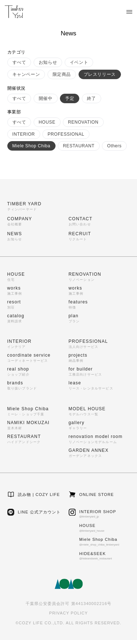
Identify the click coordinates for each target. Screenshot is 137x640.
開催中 (46, 98)
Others (114, 145)
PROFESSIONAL (65, 134)
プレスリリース (100, 74)
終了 (91, 98)
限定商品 (62, 74)
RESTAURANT (78, 145)
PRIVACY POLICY (68, 613)
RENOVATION (83, 122)
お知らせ (48, 62)
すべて (19, 62)
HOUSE (47, 122)
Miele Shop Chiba (31, 145)
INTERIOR (23, 134)
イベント (79, 62)
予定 (69, 98)
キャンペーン (26, 74)
